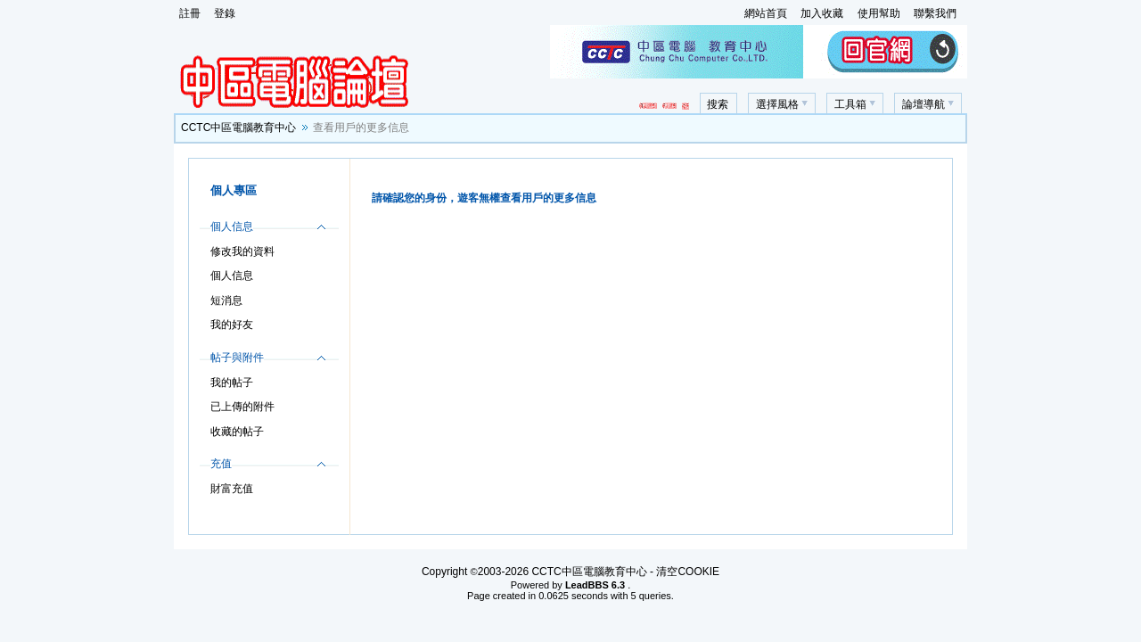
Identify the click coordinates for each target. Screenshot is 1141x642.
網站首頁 (765, 13)
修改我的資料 (242, 251)
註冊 (190, 13)
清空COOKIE (687, 571)
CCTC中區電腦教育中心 (238, 127)
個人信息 (231, 275)
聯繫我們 (935, 13)
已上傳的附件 (242, 406)
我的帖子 (231, 382)
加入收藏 (821, 13)
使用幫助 (879, 13)
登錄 (224, 13)
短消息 (226, 300)
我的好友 (231, 324)
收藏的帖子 (237, 431)
